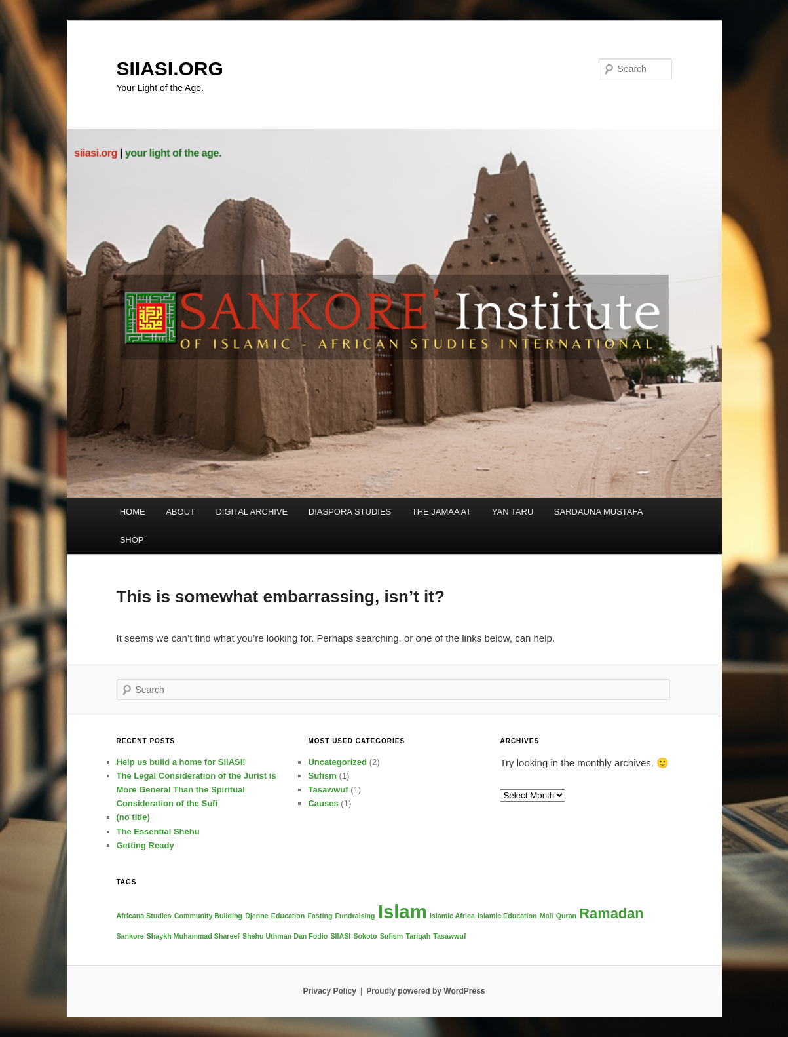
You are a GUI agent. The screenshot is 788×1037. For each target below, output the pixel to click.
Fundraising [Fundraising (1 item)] (355, 916)
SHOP (132, 540)
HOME (132, 512)
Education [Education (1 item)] (288, 916)
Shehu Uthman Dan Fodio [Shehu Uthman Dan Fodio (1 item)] (285, 936)
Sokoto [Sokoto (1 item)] (365, 936)
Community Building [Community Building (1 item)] (208, 916)
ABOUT (180, 512)
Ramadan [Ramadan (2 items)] (611, 913)
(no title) (133, 817)
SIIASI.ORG (170, 68)
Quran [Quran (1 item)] (566, 916)
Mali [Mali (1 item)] (546, 916)
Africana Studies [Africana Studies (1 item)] (144, 916)
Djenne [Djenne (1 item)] (257, 916)
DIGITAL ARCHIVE (252, 512)
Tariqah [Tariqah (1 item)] (417, 936)
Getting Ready (145, 845)
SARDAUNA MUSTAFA (598, 512)
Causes (323, 803)
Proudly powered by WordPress (425, 991)
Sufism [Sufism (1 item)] (391, 936)
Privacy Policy (329, 991)
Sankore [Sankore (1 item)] (130, 936)
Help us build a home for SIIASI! (181, 762)
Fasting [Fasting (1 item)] (320, 916)
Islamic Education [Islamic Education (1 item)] (507, 916)
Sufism (322, 776)
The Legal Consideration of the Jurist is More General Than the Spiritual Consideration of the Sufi (196, 789)
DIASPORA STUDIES (350, 512)
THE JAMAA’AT (442, 512)
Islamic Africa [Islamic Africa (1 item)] (452, 916)
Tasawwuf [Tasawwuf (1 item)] (449, 936)
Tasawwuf (328, 789)
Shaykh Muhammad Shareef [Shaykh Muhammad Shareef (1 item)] (193, 936)
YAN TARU (513, 512)
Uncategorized (337, 762)
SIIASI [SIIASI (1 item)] (340, 936)
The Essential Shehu (158, 831)
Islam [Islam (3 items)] (402, 911)
